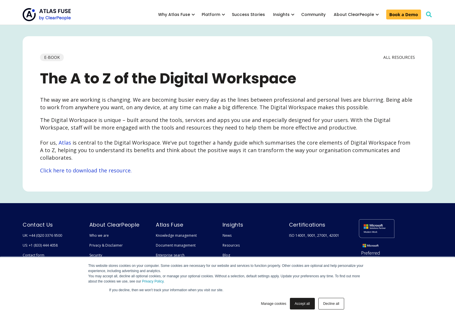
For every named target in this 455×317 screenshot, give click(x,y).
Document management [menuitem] (176, 245)
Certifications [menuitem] (307, 224)
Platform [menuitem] (211, 14)
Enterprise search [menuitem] (170, 255)
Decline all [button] (331, 304)
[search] (428, 14)
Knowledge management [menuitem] (176, 235)
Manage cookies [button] (273, 304)
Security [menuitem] (95, 255)
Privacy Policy (152, 281)
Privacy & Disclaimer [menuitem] (106, 245)
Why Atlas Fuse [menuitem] (174, 14)
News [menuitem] (227, 235)
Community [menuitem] (313, 14)
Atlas (65, 142)
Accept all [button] (302, 304)
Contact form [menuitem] (33, 255)
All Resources (399, 57)
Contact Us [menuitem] (38, 224)
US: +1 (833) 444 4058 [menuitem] (40, 245)
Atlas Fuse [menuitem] (169, 224)
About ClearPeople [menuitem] (354, 14)
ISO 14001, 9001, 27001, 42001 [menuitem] (314, 235)
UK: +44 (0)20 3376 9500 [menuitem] (42, 235)
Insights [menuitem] (281, 14)
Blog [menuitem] (226, 255)
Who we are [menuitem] (99, 235)
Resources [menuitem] (231, 245)
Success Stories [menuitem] (248, 14)
